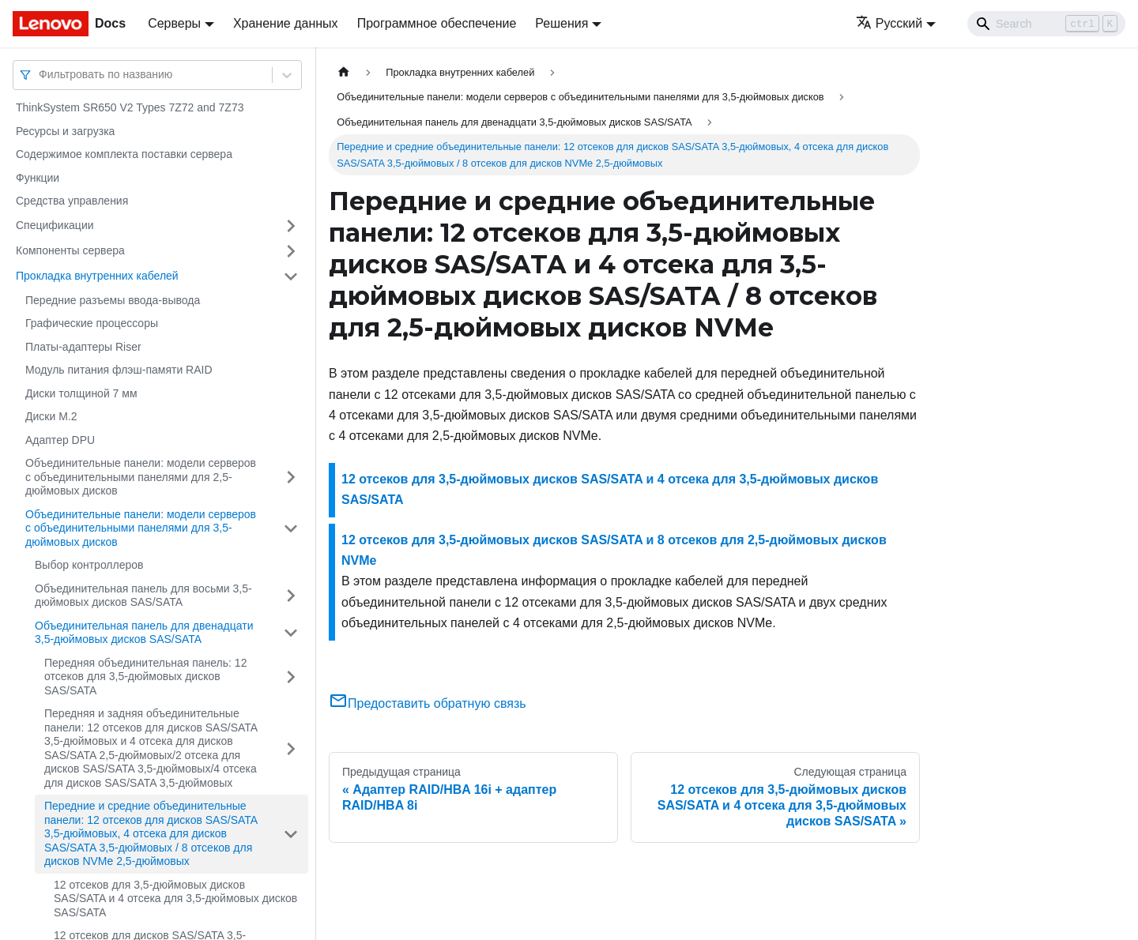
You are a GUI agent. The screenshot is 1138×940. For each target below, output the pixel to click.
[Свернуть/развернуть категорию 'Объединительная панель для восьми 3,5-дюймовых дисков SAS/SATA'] (290, 596)
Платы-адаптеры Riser (83, 346)
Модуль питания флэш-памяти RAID (119, 369)
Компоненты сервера (70, 250)
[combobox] (40, 75)
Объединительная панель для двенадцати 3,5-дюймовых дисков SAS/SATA (144, 632)
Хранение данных (285, 23)
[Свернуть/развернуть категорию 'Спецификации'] (290, 226)
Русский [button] (889, 23)
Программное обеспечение (437, 23)
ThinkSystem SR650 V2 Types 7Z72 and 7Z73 (129, 107)
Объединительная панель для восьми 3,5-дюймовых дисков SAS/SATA (143, 595)
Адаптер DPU (60, 440)
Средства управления (72, 200)
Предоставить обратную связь (427, 703)
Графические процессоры (91, 323)
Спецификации (55, 225)
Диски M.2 (51, 416)
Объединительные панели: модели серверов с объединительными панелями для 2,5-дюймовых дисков (140, 477)
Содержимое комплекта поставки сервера (124, 154)
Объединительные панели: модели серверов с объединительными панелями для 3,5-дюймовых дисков (140, 528)
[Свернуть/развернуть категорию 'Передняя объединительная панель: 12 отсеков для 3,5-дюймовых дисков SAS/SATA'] (290, 677)
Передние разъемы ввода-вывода (112, 300)
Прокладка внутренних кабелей (97, 275)
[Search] (1046, 23)
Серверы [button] (174, 23)
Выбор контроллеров (89, 564)
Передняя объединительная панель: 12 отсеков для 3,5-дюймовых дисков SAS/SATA (145, 676)
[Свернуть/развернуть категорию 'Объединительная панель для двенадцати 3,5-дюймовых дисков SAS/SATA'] (290, 633)
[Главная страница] (344, 72)
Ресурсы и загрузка (65, 131)
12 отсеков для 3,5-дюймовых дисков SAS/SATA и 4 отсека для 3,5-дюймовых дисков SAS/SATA (175, 898)
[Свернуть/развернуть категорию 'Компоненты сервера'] (290, 251)
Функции (37, 177)
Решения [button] (561, 23)
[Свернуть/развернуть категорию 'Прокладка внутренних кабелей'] (290, 276)
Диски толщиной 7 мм (81, 393)
